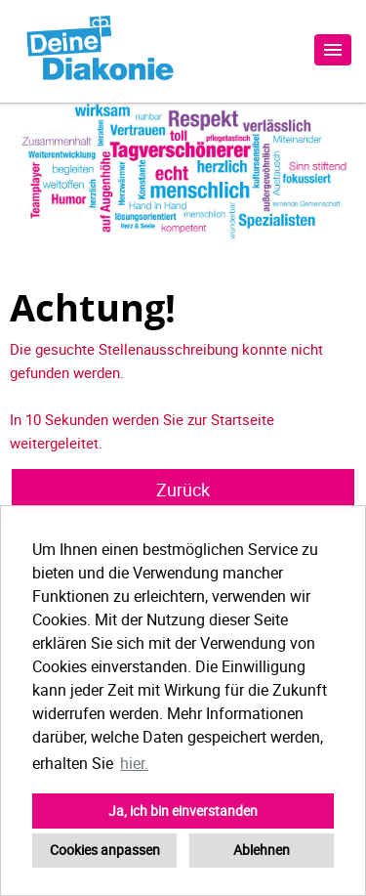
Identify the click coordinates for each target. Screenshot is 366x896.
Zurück (183, 489)
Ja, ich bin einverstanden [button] (183, 810)
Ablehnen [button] (261, 849)
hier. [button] (134, 763)
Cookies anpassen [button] (105, 849)
